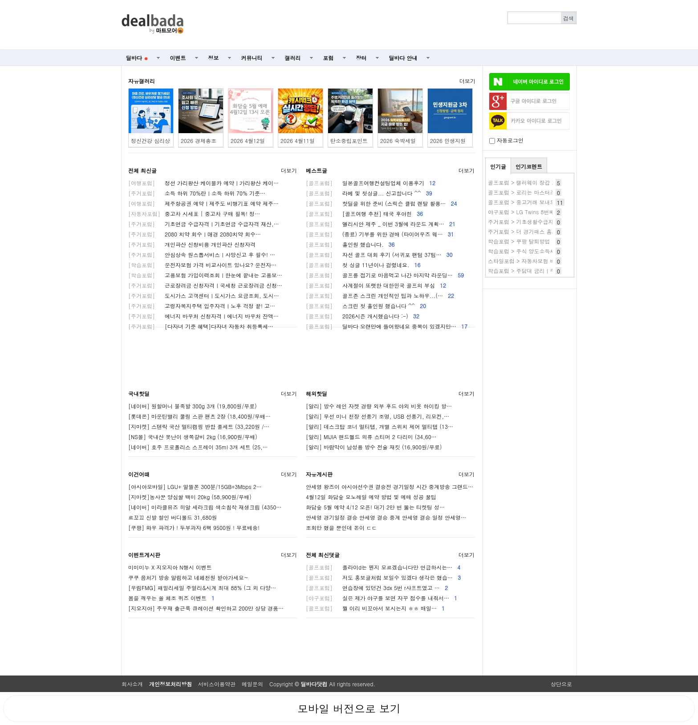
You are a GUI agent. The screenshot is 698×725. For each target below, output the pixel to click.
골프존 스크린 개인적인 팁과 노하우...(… (380, 295)
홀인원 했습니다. (350, 244)
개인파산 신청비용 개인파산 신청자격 (192, 244)
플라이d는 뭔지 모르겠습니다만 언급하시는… (383, 567)
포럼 (328, 57)
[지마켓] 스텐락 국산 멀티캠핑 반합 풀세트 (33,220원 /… (198, 426)
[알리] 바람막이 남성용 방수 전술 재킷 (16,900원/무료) (374, 447)
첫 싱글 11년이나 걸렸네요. (363, 265)
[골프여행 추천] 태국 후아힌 (364, 213)
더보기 (467, 81)
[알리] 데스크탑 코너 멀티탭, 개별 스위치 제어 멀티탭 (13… (379, 426)
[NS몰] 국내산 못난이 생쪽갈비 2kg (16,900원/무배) (192, 436)
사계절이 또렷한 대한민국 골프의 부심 (376, 285)
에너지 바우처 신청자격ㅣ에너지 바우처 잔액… (203, 316)
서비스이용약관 (216, 684)
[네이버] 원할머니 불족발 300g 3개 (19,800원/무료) (192, 406)
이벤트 (178, 57)
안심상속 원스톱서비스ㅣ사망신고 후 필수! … (201, 254)
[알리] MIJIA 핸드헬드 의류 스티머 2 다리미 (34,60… (371, 436)
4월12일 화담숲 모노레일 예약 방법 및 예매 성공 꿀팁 (371, 497)
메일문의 (252, 684)
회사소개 (132, 684)
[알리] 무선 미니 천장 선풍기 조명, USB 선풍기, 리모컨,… (377, 416)
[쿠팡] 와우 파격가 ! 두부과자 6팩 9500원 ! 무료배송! (194, 527)
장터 (361, 57)
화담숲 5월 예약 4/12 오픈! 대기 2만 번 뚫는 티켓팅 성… (375, 507)
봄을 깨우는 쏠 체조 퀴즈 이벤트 (171, 598)
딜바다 (137, 57)
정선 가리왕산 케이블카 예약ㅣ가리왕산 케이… (203, 183)
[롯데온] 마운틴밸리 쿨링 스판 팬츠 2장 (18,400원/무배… (199, 416)
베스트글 (316, 170)
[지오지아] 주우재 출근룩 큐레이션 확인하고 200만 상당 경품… (206, 608)
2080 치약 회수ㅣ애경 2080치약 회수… (194, 234)
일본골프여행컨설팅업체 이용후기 (370, 183)
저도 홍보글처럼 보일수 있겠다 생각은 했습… (383, 577)
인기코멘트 (528, 166)
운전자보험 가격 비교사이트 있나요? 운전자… (202, 265)
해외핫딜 (316, 393)
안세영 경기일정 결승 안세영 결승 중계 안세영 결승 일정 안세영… (386, 517)
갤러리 (293, 57)
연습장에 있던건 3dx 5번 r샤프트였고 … (377, 587)
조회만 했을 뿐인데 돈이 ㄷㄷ (341, 527)
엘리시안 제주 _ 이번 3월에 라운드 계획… (380, 224)
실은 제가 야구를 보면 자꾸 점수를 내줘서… (381, 598)
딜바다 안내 (403, 57)
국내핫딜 (139, 393)
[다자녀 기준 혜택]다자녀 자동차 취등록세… (200, 326)
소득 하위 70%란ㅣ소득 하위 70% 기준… (196, 193)
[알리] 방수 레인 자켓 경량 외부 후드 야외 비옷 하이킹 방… (379, 406)
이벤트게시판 (144, 554)
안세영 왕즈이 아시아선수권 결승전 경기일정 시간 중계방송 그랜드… (389, 486)
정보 (213, 57)
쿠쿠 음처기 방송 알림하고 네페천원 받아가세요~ (188, 577)
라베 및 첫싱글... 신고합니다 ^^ (369, 193)
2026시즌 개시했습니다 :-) (362, 316)
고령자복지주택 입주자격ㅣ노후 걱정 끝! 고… (201, 306)
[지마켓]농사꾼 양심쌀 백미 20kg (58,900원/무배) (190, 497)
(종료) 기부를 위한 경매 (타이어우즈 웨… (380, 234)
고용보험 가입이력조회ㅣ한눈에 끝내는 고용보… (205, 275)
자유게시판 (319, 474)
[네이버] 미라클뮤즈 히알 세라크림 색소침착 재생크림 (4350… (205, 507)
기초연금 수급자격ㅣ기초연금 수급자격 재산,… (203, 224)
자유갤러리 (141, 81)
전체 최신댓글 (323, 554)
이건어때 (139, 474)
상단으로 (561, 684)
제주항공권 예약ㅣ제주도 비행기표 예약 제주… (203, 203)
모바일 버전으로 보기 (349, 708)
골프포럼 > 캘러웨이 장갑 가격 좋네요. (535, 182)
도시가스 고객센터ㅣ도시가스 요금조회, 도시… (203, 295)
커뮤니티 (252, 57)
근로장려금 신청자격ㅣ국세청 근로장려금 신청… (205, 285)
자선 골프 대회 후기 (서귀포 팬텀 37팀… (379, 254)
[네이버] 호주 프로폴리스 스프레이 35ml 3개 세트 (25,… (198, 447)
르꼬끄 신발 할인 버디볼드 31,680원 (172, 517)
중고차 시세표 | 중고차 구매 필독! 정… (194, 213)
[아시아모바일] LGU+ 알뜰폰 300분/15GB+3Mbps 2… (195, 486)
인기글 (498, 166)
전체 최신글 (142, 170)
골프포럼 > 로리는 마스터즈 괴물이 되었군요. (543, 192)
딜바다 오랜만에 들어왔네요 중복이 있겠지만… (386, 326)
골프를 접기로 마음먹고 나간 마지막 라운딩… (385, 275)
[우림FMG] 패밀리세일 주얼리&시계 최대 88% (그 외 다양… (202, 587)
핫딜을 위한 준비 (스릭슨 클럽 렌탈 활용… (381, 203)
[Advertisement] (385, 25)
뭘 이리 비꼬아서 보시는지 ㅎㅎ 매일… (375, 608)
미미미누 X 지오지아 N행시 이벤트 (170, 567)
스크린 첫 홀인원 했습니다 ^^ (366, 306)
